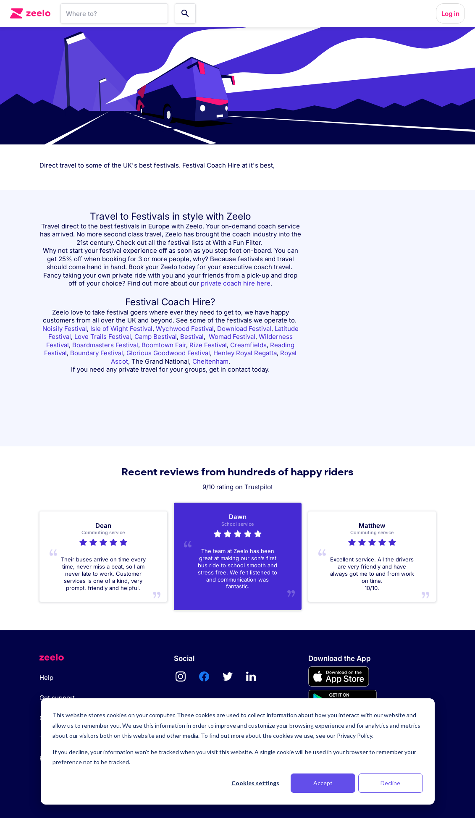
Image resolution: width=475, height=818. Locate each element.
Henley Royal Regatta (245, 353)
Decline (390, 783)
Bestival (192, 337)
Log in (450, 14)
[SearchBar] (114, 13)
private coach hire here (235, 283)
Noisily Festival (64, 329)
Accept (323, 783)
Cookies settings (255, 783)
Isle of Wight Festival (121, 329)
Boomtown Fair (164, 345)
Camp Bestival (155, 337)
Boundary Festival (96, 353)
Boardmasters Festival (105, 345)
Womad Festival (232, 337)
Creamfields (248, 345)
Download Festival (244, 329)
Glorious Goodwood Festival (168, 353)
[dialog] (238, 751)
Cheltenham (210, 361)
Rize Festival (208, 345)
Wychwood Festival (185, 329)
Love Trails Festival (102, 337)
